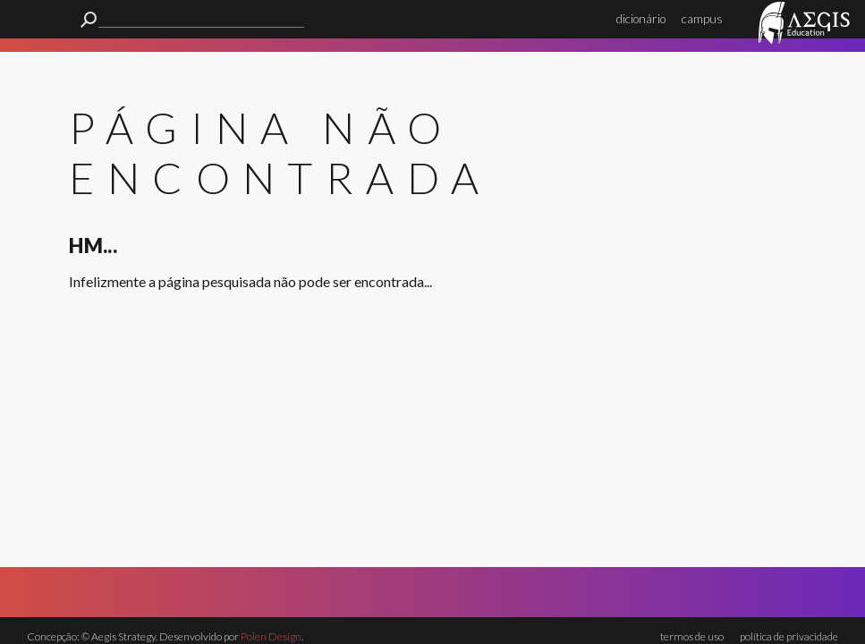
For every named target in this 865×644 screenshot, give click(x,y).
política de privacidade (789, 636)
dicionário (641, 19)
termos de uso (692, 636)
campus (702, 19)
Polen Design (271, 636)
